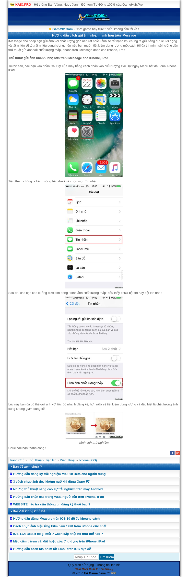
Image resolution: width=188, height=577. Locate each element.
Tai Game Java (95, 573)
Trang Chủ (16, 460)
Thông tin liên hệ (108, 565)
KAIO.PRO (23, 4)
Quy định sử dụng (81, 565)
